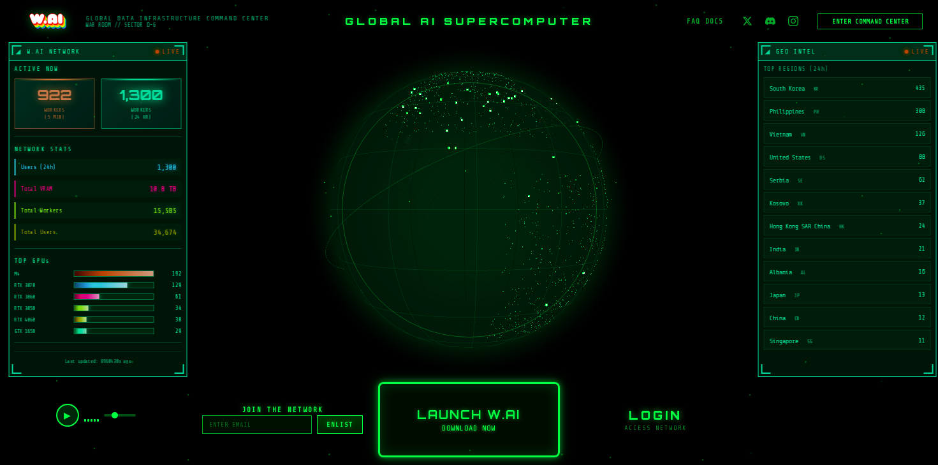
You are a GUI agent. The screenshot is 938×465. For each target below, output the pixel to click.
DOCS (714, 21)
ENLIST (339, 424)
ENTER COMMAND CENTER (870, 21)
